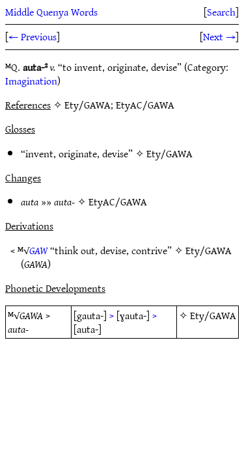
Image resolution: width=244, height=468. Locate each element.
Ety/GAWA (169, 153)
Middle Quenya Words (51, 12)
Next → (219, 36)
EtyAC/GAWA (117, 201)
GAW (38, 250)
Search (221, 12)
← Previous (32, 36)
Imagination (31, 81)
